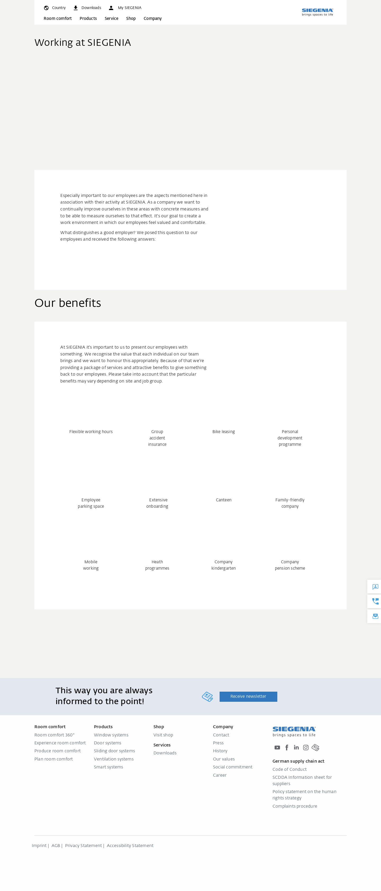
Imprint (39, 846)
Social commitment (232, 767)
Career (219, 775)
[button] (125, 8)
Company (153, 19)
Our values (224, 759)
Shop (131, 19)
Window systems (111, 735)
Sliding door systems (114, 751)
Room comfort (58, 19)
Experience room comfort (60, 743)
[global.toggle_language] (54, 8)
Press (218, 743)
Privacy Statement (83, 846)
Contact (221, 735)
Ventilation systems (114, 759)
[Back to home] (317, 12)
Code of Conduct (290, 770)
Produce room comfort (57, 751)
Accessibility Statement (130, 846)
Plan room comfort (53, 759)
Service (111, 19)
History (220, 751)
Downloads (164, 753)
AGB (56, 846)
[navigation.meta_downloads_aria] (87, 8)
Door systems (107, 743)
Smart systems (108, 767)
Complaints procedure (295, 806)
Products (88, 19)
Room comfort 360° (54, 735)
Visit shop (163, 735)
